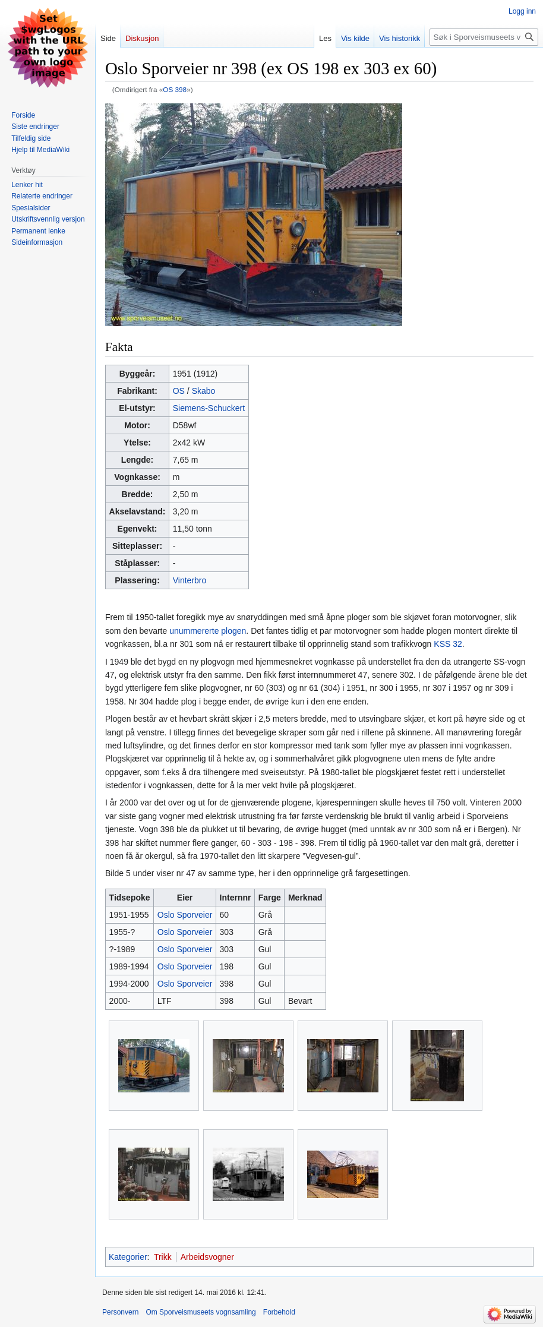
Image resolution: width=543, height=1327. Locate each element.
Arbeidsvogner (207, 1257)
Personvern (120, 1312)
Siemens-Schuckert (209, 408)
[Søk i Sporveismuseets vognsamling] (484, 37)
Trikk (163, 1257)
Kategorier (128, 1257)
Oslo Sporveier (185, 915)
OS (179, 391)
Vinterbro (190, 580)
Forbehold (279, 1312)
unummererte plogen (207, 631)
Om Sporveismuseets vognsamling (200, 1312)
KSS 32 (448, 644)
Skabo (204, 391)
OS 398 (175, 89)
